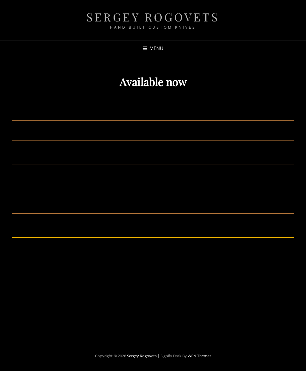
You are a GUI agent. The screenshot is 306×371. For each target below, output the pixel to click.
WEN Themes (199, 355)
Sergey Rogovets (153, 16)
